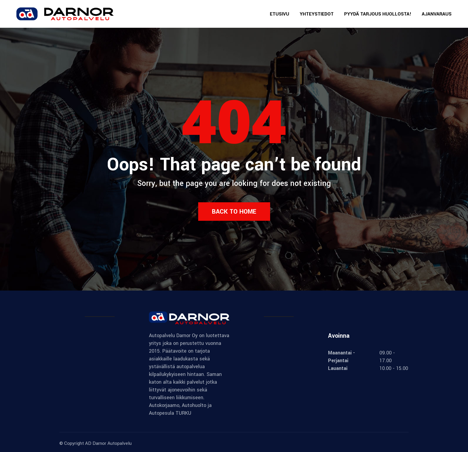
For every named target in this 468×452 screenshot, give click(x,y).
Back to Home (234, 211)
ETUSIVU (279, 14)
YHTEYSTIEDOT (317, 14)
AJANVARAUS (437, 14)
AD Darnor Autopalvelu (108, 443)
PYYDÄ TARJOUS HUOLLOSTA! (377, 14)
